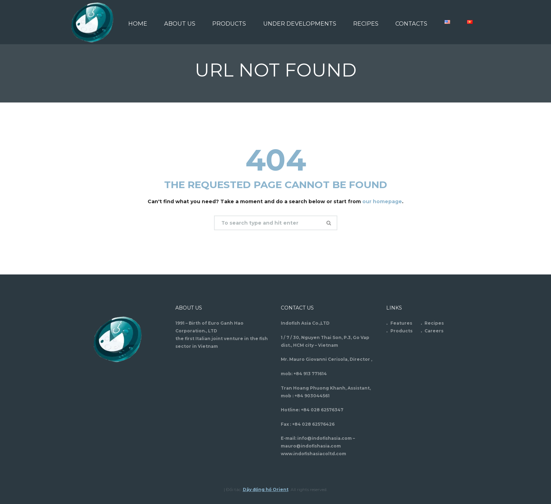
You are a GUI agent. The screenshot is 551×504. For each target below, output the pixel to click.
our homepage (382, 201)
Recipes (434, 322)
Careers (433, 330)
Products (401, 330)
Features (401, 322)
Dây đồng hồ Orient (266, 489)
